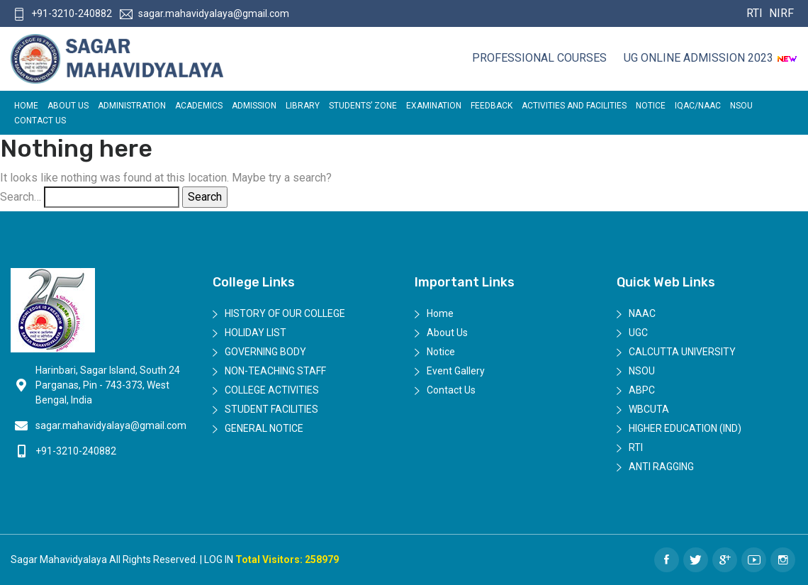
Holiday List (255, 332)
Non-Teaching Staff (275, 371)
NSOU (741, 106)
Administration (132, 106)
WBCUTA (649, 409)
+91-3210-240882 (62, 13)
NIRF (779, 13)
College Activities (272, 390)
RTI (754, 13)
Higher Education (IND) (685, 428)
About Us (68, 106)
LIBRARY (303, 106)
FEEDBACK (491, 106)
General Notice (264, 428)
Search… (20, 197)
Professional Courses (539, 58)
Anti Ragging (661, 466)
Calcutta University (682, 351)
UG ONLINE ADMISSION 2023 (710, 58)
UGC (638, 332)
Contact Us (40, 121)
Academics (199, 106)
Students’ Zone (363, 106)
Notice (651, 106)
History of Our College (285, 313)
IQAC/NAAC (698, 106)
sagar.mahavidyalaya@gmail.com (204, 13)
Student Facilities (271, 409)
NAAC (642, 313)
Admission (254, 106)
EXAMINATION (433, 106)
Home (26, 106)
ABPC (642, 390)
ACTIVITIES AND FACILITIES (574, 106)
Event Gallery (456, 371)
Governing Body (265, 351)
